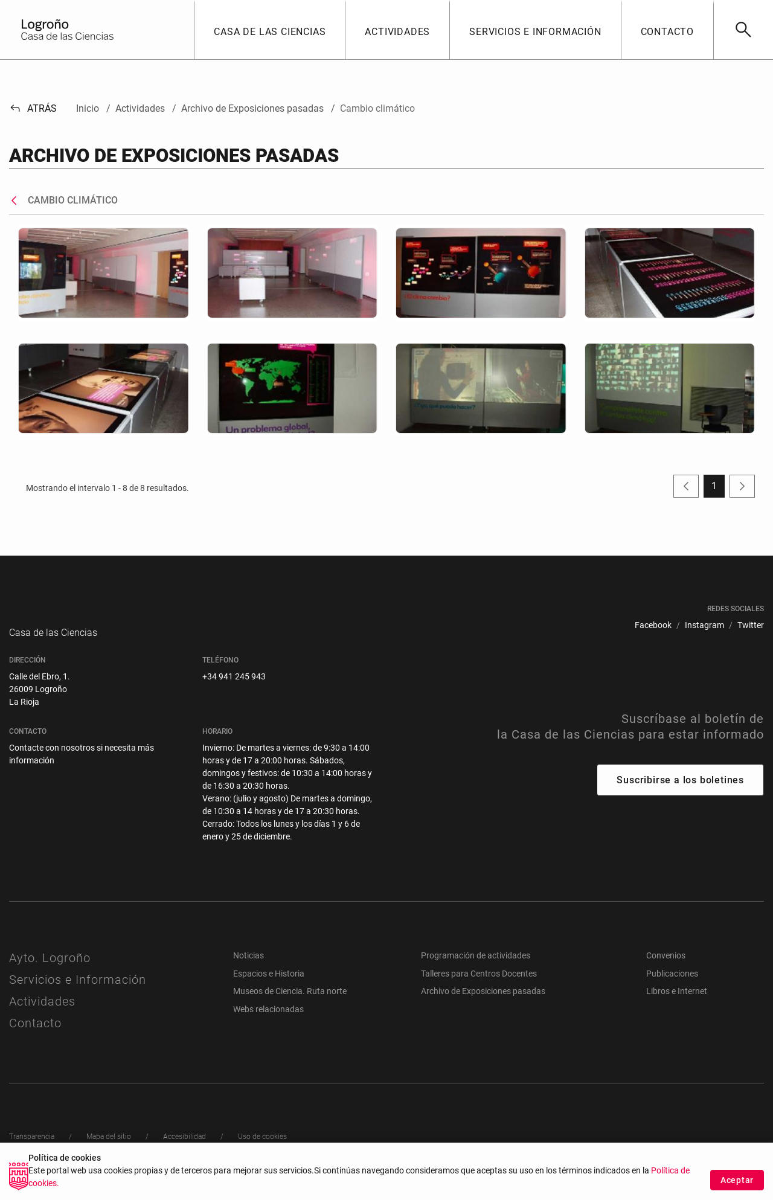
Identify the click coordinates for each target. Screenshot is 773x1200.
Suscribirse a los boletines (680, 792)
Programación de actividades (475, 967)
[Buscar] (743, 29)
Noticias (248, 967)
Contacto (35, 1035)
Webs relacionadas (268, 1021)
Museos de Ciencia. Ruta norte (290, 1003)
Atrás (33, 108)
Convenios (665, 967)
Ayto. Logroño (50, 970)
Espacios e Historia (268, 985)
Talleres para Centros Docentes (479, 985)
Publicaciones (672, 985)
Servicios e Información (77, 991)
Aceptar (737, 1180)
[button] (269, 29)
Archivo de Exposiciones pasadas (483, 1003)
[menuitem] (653, 625)
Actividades (42, 1013)
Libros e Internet (676, 1003)
